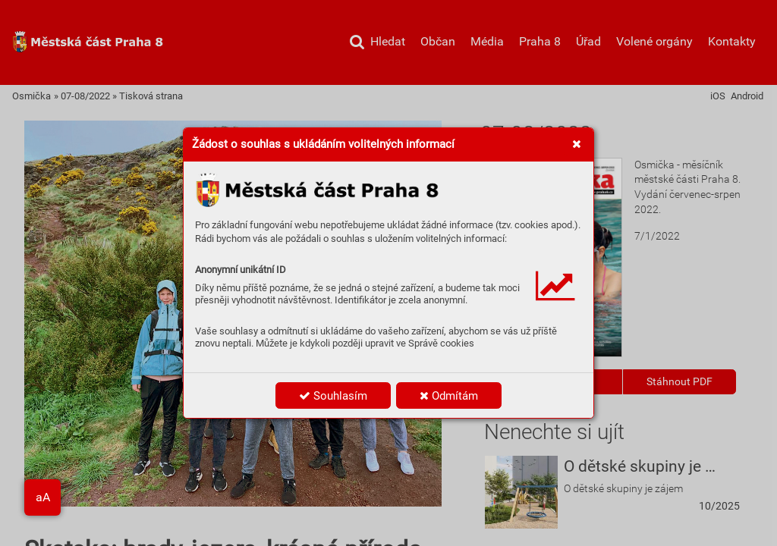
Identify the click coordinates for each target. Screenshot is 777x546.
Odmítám (449, 396)
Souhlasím (333, 396)
